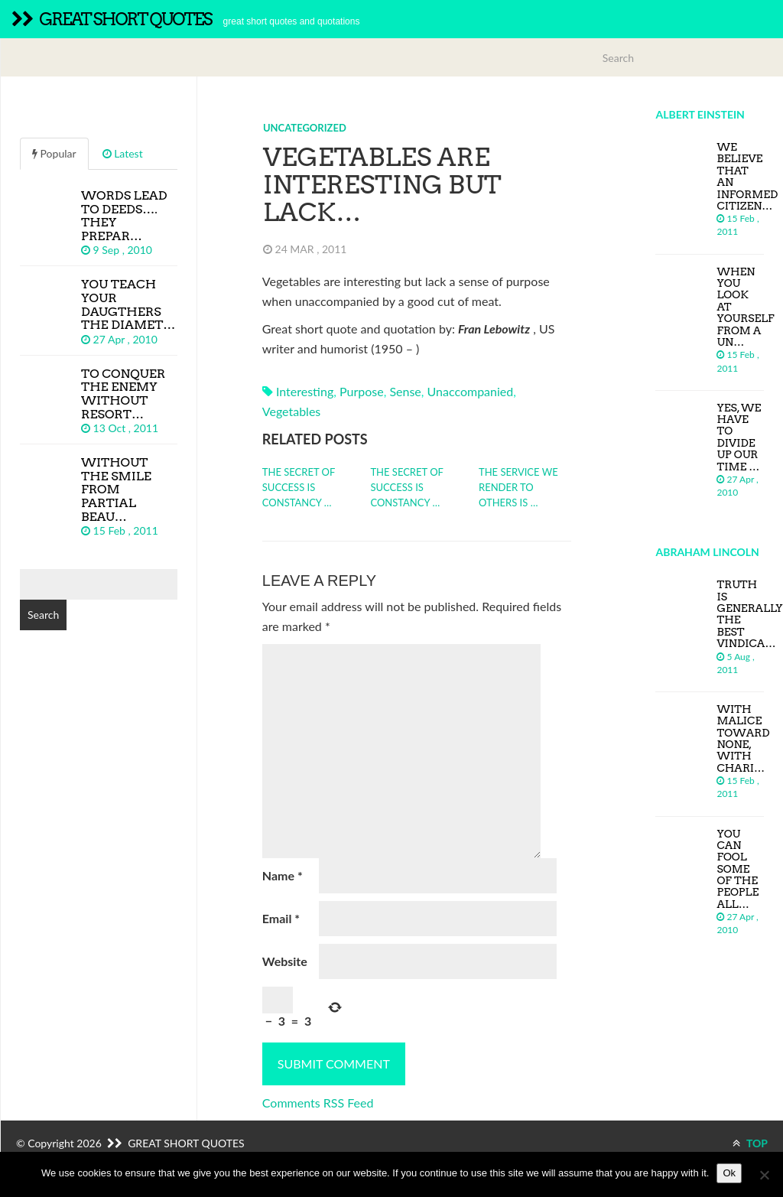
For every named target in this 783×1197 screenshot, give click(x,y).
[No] (764, 1174)
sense (405, 391)
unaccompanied (470, 391)
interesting (304, 391)
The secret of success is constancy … (298, 487)
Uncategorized (304, 128)
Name (282, 875)
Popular (54, 153)
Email (281, 918)
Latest (122, 153)
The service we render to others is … (518, 487)
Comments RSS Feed (318, 1102)
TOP (750, 1143)
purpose (362, 391)
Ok (729, 1173)
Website (284, 961)
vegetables (291, 411)
